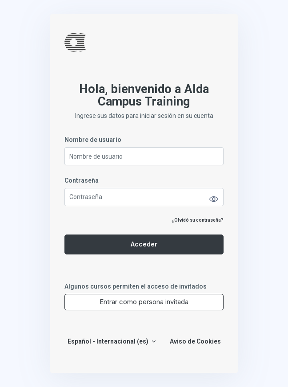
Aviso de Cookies (195, 341)
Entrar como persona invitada (144, 301)
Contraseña (81, 180)
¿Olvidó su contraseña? (198, 220)
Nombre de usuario (92, 139)
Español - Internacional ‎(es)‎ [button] (109, 341)
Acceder (144, 244)
